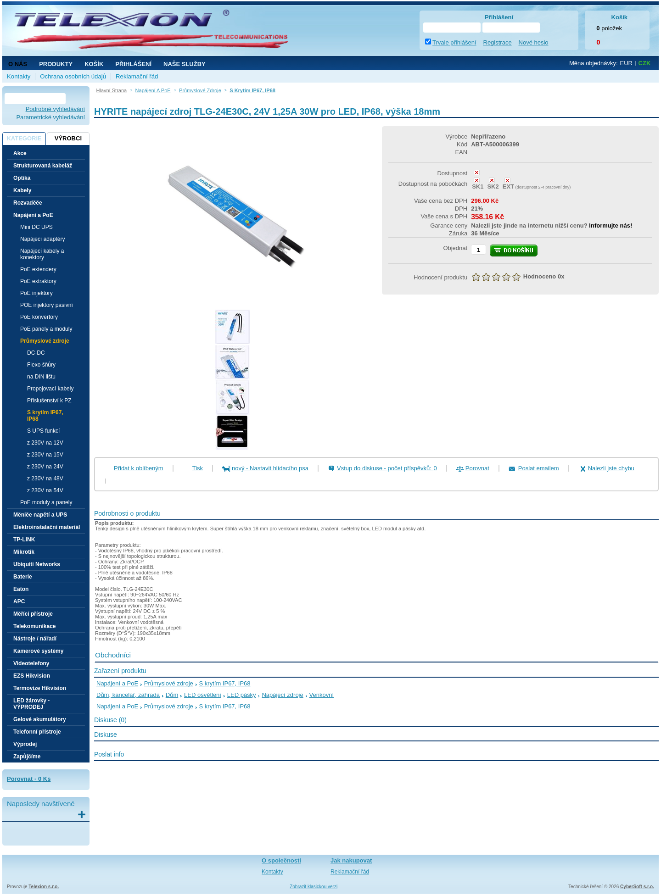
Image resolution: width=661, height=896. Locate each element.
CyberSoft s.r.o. (637, 886)
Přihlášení (133, 64)
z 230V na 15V (45, 454)
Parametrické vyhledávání (50, 117)
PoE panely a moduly (46, 329)
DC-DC (36, 353)
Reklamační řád (137, 76)
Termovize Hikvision (39, 688)
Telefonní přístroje (37, 732)
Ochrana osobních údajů (73, 76)
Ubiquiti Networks (36, 564)
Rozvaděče (27, 203)
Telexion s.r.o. (43, 886)
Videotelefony (31, 663)
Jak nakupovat (351, 860)
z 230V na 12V (45, 443)
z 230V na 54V (45, 490)
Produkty (56, 64)
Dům (172, 694)
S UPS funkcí (43, 431)
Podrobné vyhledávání (55, 109)
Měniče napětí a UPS (40, 515)
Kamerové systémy (38, 651)
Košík (93, 64)
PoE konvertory (39, 317)
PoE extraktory (38, 281)
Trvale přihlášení (454, 42)
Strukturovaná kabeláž (42, 165)
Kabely (22, 190)
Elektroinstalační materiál (46, 527)
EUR (626, 63)
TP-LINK (24, 539)
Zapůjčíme (26, 756)
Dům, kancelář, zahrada (128, 694)
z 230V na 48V (45, 478)
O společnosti (281, 860)
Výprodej (25, 744)
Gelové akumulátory (39, 719)
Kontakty (18, 76)
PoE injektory (36, 293)
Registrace (497, 42)
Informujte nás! (610, 225)
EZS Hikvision (31, 676)
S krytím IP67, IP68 (45, 415)
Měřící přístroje (33, 614)
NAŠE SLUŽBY (184, 64)
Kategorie (23, 138)
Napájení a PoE (117, 683)
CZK (645, 63)
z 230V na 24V (45, 466)
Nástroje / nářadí (34, 638)
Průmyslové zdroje (168, 683)
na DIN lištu (41, 376)
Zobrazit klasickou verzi (313, 886)
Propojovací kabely (50, 388)
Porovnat (477, 468)
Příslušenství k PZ (49, 400)
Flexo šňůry (41, 365)
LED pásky (241, 694)
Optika (21, 178)
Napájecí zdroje (282, 694)
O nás (17, 64)
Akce (20, 153)
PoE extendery (38, 269)
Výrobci (68, 138)
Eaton (20, 589)
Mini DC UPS (36, 227)
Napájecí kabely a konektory (42, 254)
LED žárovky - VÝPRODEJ (31, 703)
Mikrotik (23, 552)
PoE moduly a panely (46, 502)
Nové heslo (534, 42)
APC (19, 601)
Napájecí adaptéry (42, 239)
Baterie (22, 576)
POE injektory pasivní (46, 305)
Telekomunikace (34, 626)
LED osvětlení (202, 694)
